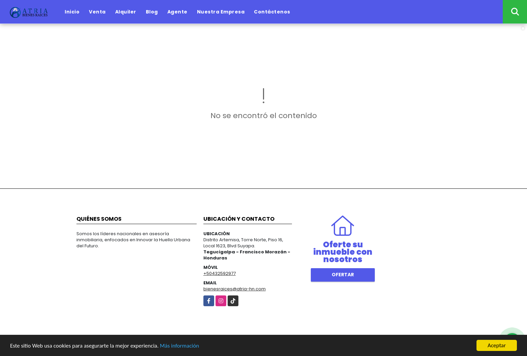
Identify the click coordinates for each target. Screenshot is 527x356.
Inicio (72, 11)
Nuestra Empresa (221, 11)
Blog (152, 11)
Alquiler (125, 11)
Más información (179, 345)
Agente (177, 11)
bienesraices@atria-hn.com (234, 289)
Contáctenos (272, 11)
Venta (97, 11)
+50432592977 (219, 273)
